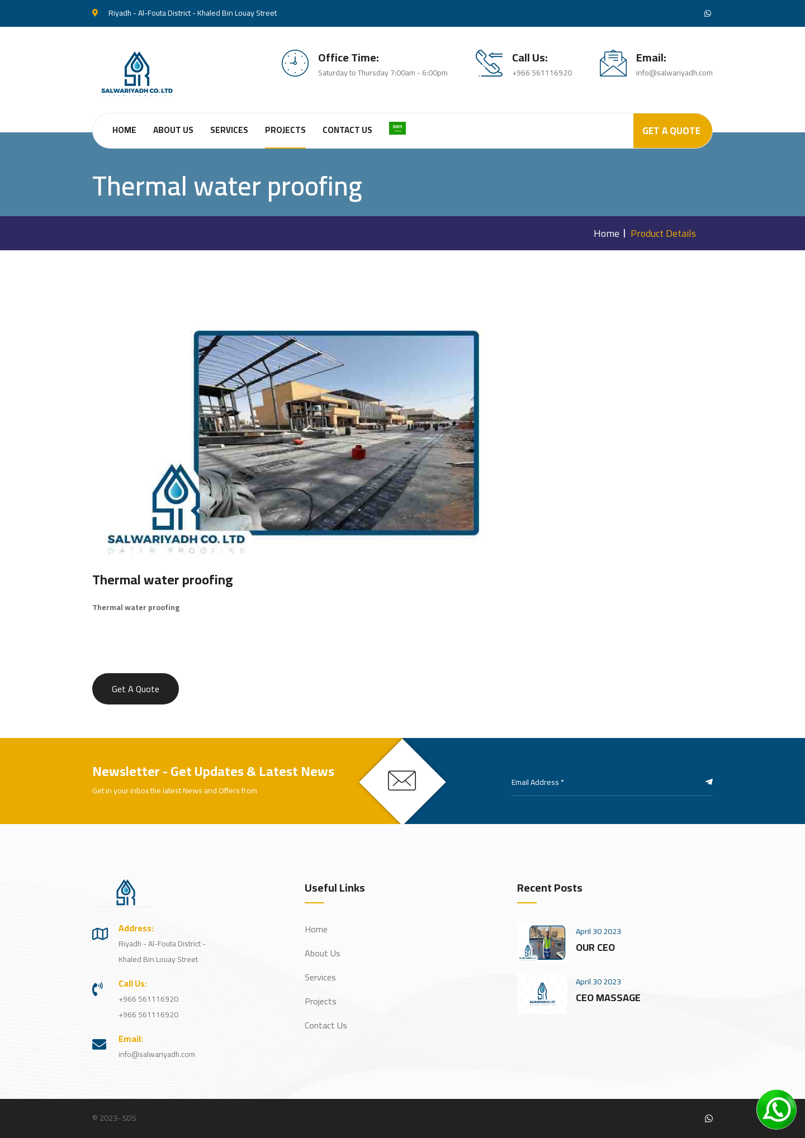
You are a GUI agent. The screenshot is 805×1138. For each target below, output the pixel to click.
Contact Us (347, 130)
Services (229, 130)
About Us (173, 130)
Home (124, 130)
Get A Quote (671, 131)
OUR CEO (595, 947)
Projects (285, 130)
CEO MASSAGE (608, 997)
